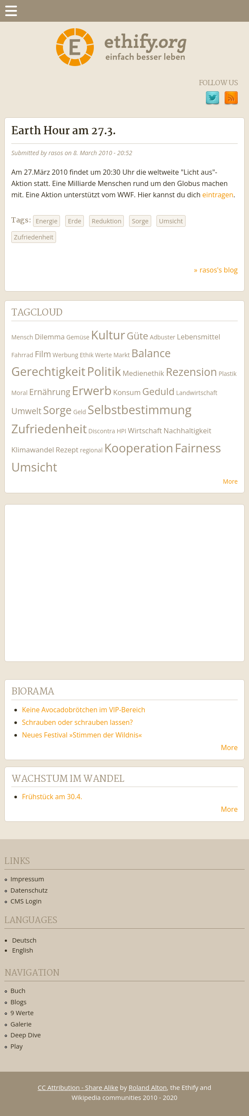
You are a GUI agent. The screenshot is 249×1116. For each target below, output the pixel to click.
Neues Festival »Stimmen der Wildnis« (82, 735)
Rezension (191, 372)
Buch (18, 990)
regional (91, 450)
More (230, 481)
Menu (11, 11)
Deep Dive (25, 1034)
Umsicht (171, 221)
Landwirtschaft (196, 393)
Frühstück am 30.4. (52, 796)
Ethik (86, 355)
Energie (46, 221)
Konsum (126, 392)
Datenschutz (29, 890)
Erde (74, 221)
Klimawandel (32, 450)
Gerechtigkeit (48, 371)
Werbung (65, 355)
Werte (103, 355)
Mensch (22, 337)
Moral (19, 393)
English (22, 950)
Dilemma (50, 337)
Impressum (27, 878)
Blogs (18, 1001)
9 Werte (22, 1012)
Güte (137, 335)
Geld (79, 412)
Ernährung (49, 392)
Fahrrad (22, 355)
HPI (121, 431)
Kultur (108, 335)
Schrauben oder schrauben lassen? (77, 722)
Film (43, 354)
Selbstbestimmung (140, 410)
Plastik (228, 373)
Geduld (158, 391)
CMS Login (26, 901)
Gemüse (78, 337)
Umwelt (26, 411)
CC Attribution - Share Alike (78, 1087)
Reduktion (106, 221)
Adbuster (163, 337)
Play (16, 1046)
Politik (104, 371)
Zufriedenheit (33, 237)
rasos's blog (218, 270)
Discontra (101, 431)
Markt (121, 355)
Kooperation (138, 448)
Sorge (140, 221)
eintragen (218, 194)
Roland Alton (148, 1087)
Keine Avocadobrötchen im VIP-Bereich (84, 709)
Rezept (67, 450)
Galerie (21, 1024)
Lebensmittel (198, 337)
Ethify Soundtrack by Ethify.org (76, 576)
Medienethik (143, 373)
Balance (151, 353)
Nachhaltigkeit (187, 430)
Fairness (198, 448)
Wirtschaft (145, 430)
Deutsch (24, 940)
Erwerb (91, 390)
